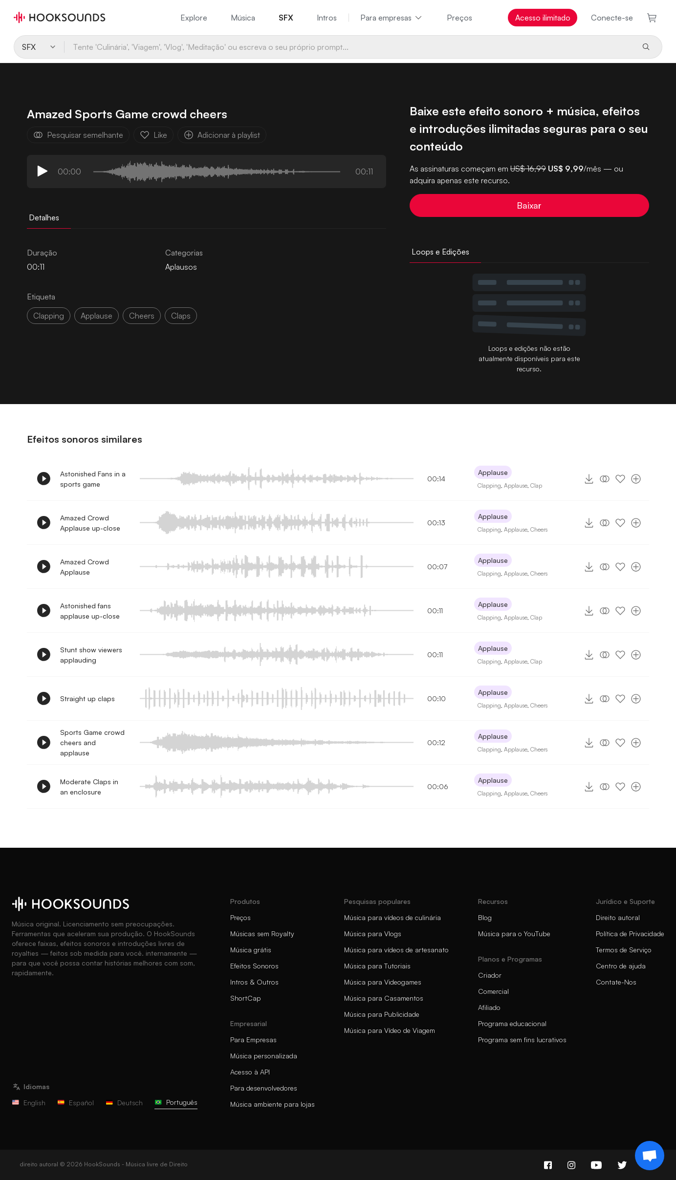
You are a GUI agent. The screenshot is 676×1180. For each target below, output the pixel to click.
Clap (536, 485)
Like (153, 135)
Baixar (529, 205)
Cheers (538, 529)
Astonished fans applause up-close (90, 610)
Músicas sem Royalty (262, 933)
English (28, 1102)
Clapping (489, 485)
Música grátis (250, 949)
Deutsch (124, 1102)
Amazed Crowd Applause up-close (90, 523)
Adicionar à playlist (222, 135)
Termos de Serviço (624, 949)
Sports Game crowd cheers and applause (92, 742)
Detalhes (44, 217)
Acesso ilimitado (542, 17)
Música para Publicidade (381, 1014)
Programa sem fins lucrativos (522, 1039)
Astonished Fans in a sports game (93, 479)
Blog (485, 917)
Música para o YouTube (514, 933)
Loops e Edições (440, 252)
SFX (286, 17)
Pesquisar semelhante (78, 135)
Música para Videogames (382, 982)
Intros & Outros (254, 982)
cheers (141, 316)
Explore (193, 17)
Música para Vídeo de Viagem (389, 1030)
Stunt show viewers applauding (91, 654)
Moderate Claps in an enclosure (89, 786)
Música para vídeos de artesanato (396, 949)
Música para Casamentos (383, 998)
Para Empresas (253, 1039)
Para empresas (391, 17)
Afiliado (489, 1007)
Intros (327, 17)
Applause (96, 316)
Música (243, 17)
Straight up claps (87, 698)
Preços (459, 17)
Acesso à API (250, 1072)
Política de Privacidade (630, 933)
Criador (490, 975)
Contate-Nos (616, 982)
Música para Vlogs (372, 933)
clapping (48, 316)
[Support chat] (649, 1155)
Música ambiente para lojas (272, 1104)
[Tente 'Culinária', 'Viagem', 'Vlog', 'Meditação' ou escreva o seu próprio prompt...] (349, 47)
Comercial (493, 991)
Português (175, 1102)
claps (181, 316)
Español (75, 1102)
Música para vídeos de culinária (392, 917)
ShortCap (245, 998)
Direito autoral (618, 917)
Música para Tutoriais (377, 966)
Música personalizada (263, 1055)
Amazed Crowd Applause (84, 567)
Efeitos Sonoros (254, 966)
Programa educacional (512, 1023)
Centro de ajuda (621, 966)
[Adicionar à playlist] (636, 478)
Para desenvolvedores (263, 1088)
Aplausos (181, 267)
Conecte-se (612, 17)
